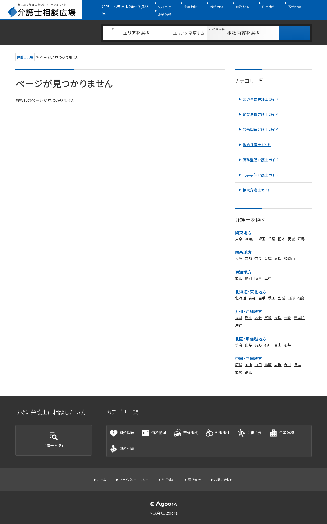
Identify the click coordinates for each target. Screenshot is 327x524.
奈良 (258, 252)
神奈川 (250, 232)
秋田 (271, 291)
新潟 (238, 338)
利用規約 (169, 478)
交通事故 (169, 6)
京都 (248, 252)
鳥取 (268, 358)
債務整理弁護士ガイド (260, 153)
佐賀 (278, 311)
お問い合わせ (228, 478)
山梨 (248, 338)
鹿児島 (299, 311)
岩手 (262, 291)
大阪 (238, 252)
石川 (268, 338)
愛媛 (238, 366)
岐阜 (258, 272)
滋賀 (278, 252)
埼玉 (262, 232)
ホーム (96, 478)
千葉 (271, 232)
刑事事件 (263, 6)
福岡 (238, 311)
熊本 (248, 311)
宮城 (281, 291)
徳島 (297, 358)
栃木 (281, 232)
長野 (258, 338)
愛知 (238, 272)
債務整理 (240, 6)
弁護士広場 (27, 50)
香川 (287, 358)
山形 (291, 291)
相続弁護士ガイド (257, 183)
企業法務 (310, 6)
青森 (252, 291)
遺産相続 (193, 6)
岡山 (248, 358)
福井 (287, 338)
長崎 (287, 311)
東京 (238, 232)
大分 (258, 311)
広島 (238, 358)
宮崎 (268, 311)
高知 (248, 366)
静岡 (248, 272)
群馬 (301, 232)
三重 (268, 272)
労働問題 (287, 6)
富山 (278, 338)
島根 (278, 358)
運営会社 (197, 478)
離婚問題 (216, 6)
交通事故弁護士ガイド (260, 93)
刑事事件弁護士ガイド (260, 168)
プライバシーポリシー (131, 478)
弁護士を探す (53, 436)
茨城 (291, 232)
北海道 (240, 291)
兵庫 (268, 252)
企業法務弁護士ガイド (260, 108)
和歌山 (289, 252)
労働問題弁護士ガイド (260, 123)
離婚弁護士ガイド (257, 138)
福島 (301, 291)
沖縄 (238, 319)
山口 (258, 358)
